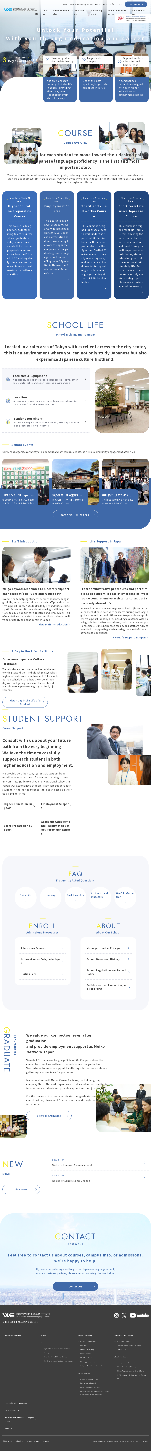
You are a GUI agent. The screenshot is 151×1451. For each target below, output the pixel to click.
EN (116, 4)
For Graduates (101, 4)
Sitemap (46, 1441)
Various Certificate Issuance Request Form (21, 1419)
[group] (25, 482)
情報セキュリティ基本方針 (12, 1441)
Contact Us (82, 1286)
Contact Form (136, 4)
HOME (36, 12)
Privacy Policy (33, 1441)
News (65, 4)
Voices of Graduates (61, 12)
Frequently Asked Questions (81, 4)
